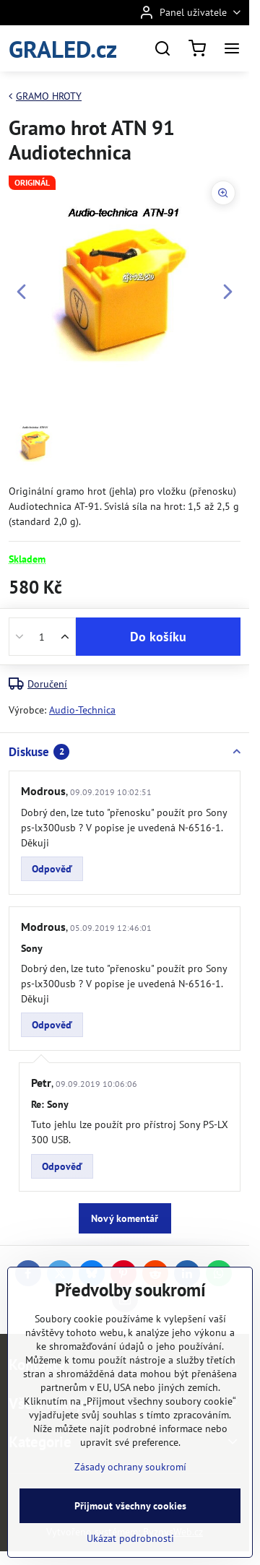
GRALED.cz (63, 49)
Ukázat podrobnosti (130, 1538)
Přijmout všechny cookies (130, 1505)
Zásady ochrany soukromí (130, 1466)
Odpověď (52, 868)
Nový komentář (124, 1218)
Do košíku (158, 636)
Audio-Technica (82, 709)
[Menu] (231, 48)
